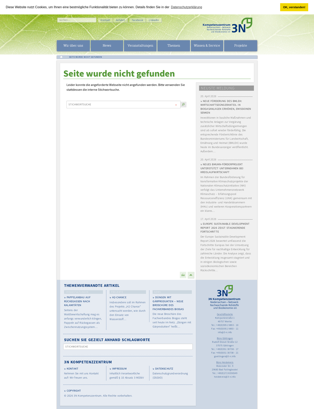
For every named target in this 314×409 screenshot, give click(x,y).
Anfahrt (120, 20)
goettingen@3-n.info (225, 356)
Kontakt (105, 20)
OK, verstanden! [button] (294, 7)
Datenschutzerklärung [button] (186, 7)
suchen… (64, 20)
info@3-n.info (225, 332)
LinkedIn (154, 20)
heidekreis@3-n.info (224, 376)
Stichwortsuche (80, 104)
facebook (137, 20)
